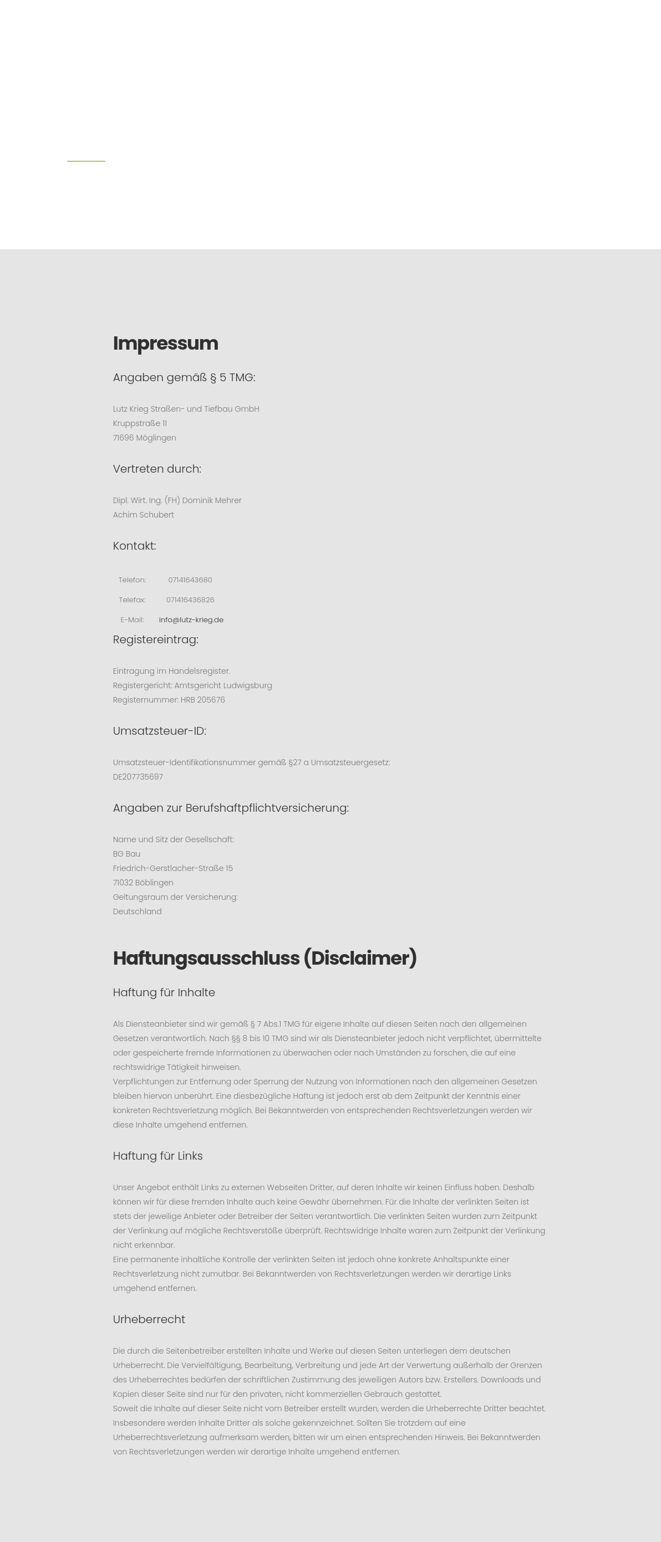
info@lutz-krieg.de (195, 620)
